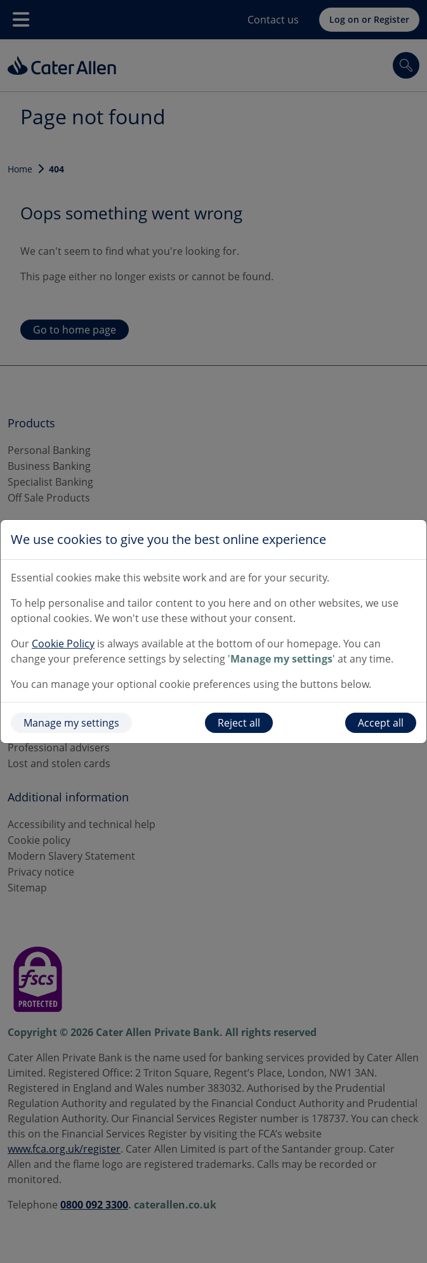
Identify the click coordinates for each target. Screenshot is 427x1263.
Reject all (239, 723)
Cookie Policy (63, 644)
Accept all (381, 723)
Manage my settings (71, 723)
